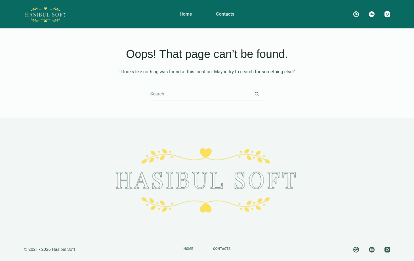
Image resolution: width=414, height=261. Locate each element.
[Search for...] (200, 94)
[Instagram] (387, 14)
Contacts (225, 14)
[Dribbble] (356, 14)
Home (186, 14)
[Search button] (257, 94)
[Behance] (372, 14)
